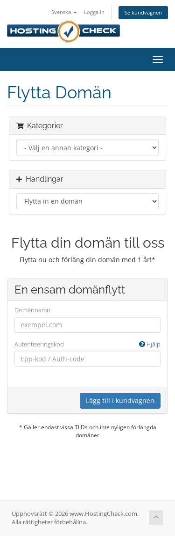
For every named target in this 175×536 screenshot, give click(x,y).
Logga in (94, 11)
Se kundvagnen (143, 12)
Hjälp (150, 344)
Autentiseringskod (87, 344)
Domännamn (32, 310)
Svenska (64, 11)
